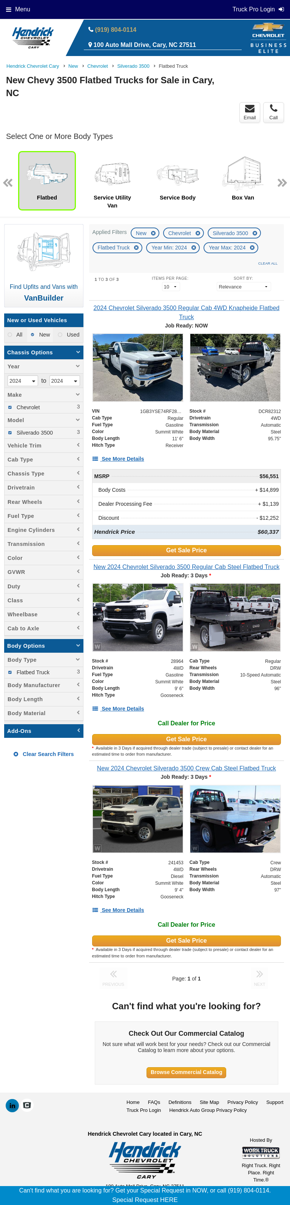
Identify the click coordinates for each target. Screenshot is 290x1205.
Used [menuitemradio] (72, 335)
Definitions (179, 1102)
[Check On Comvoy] (27, 1106)
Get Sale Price (186, 550)
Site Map (209, 1102)
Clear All (268, 263)
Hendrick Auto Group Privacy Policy (208, 1110)
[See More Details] (118, 459)
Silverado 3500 (231, 233)
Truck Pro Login (143, 1110)
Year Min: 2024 (169, 248)
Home (133, 1102)
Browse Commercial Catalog (186, 1072)
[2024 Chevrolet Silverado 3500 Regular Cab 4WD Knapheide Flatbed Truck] (186, 312)
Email (250, 112)
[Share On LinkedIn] (12, 1106)
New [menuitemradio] (44, 335)
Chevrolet (180, 233)
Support (275, 1102)
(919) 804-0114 (115, 30)
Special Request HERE (145, 1199)
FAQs (154, 1102)
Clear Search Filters (44, 754)
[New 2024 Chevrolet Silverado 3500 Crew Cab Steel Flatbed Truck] (186, 768)
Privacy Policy (242, 1102)
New (142, 233)
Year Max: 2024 (228, 248)
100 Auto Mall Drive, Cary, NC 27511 (145, 45)
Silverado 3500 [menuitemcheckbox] (34, 433)
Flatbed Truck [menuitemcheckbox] (32, 672)
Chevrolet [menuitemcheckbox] (27, 407)
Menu (18, 9)
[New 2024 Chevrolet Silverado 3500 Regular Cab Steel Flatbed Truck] (186, 567)
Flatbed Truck (114, 248)
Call (273, 112)
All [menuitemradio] (18, 335)
